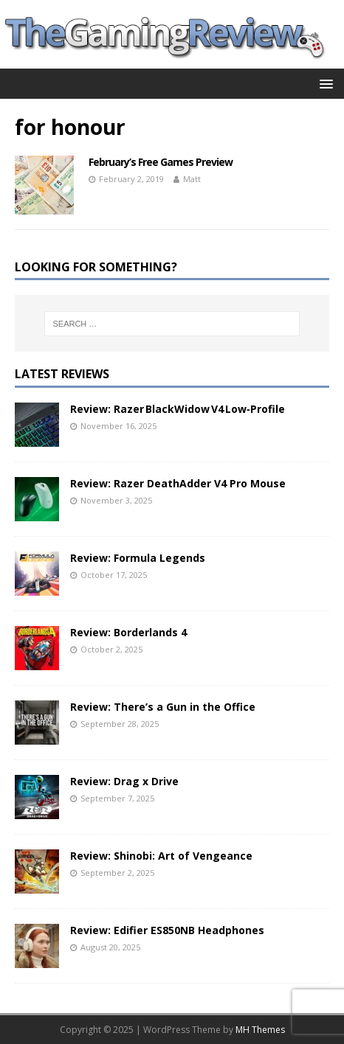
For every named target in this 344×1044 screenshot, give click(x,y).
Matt (192, 178)
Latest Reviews (62, 374)
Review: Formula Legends (137, 558)
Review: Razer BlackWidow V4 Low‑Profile (177, 409)
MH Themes (260, 1029)
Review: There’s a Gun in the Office (162, 707)
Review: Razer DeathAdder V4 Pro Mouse (178, 483)
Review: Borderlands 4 (128, 632)
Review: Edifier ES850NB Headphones (167, 930)
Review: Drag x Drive (124, 781)
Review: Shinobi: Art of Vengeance (161, 856)
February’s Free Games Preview (161, 162)
